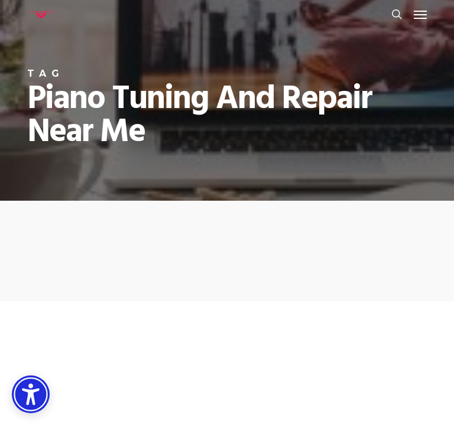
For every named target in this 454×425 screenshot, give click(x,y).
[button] (420, 14)
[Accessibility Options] (31, 394)
